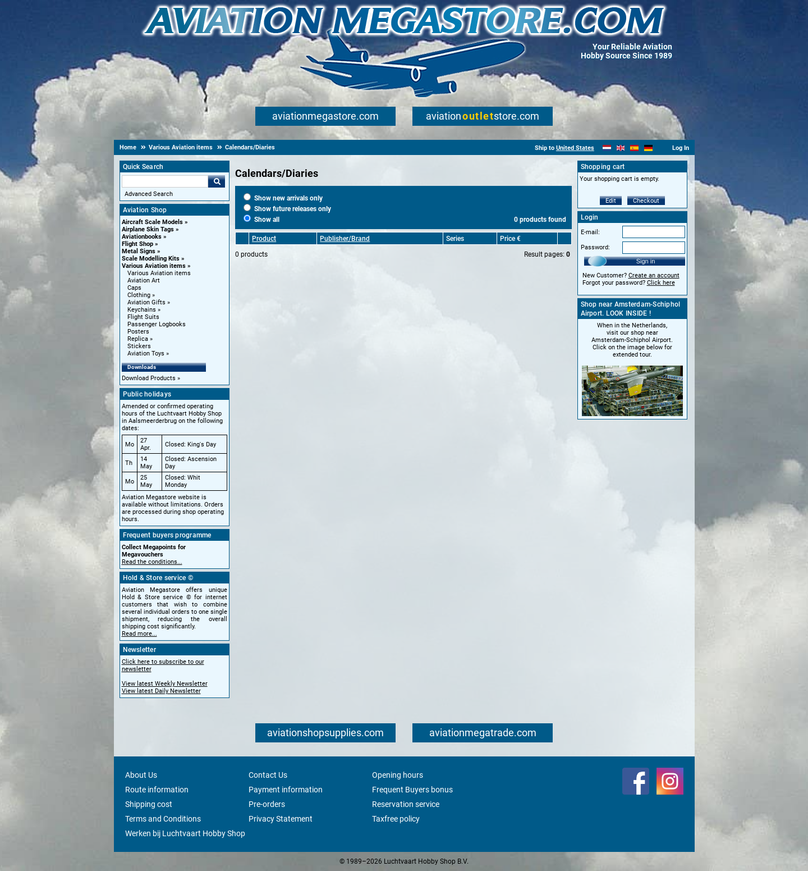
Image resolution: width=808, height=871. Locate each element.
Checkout (646, 200)
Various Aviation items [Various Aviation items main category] (159, 273)
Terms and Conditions (163, 818)
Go (216, 181)
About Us (141, 774)
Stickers (139, 346)
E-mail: (590, 232)
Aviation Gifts (146, 302)
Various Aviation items (154, 266)
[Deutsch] (648, 148)
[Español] (634, 148)
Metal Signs (138, 251)
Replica (137, 339)
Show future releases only (287, 209)
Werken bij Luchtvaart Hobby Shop (185, 833)
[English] (621, 148)
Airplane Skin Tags (148, 229)
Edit (610, 200)
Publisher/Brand (345, 239)
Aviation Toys (145, 353)
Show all (261, 220)
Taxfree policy (396, 818)
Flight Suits (143, 317)
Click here (661, 282)
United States (575, 148)
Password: (595, 247)
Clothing (138, 295)
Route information (157, 789)
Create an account (654, 275)
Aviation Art (143, 280)
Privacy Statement (281, 818)
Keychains (141, 309)
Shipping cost (148, 804)
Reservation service (405, 804)
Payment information (286, 789)
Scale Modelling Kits (151, 258)
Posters (138, 331)
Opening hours (397, 774)
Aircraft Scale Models (152, 222)
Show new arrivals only (283, 198)
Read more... (139, 633)
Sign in (645, 261)
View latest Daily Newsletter (161, 691)
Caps (134, 287)
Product (264, 239)
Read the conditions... (152, 562)
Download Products (149, 378)
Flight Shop (137, 244)
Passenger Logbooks (156, 324)
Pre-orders (267, 804)
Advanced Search (149, 194)
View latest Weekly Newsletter (165, 683)
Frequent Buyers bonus (412, 789)
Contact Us (268, 774)
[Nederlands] (607, 148)
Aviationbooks (142, 236)
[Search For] (165, 181)
